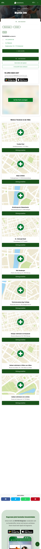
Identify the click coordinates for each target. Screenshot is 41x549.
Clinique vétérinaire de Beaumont (20, 334)
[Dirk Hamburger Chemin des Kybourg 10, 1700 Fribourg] (20, 264)
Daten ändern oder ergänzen (20, 63)
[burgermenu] (3, 2)
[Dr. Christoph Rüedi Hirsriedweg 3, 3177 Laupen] (20, 232)
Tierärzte (18, 8)
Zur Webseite (8, 43)
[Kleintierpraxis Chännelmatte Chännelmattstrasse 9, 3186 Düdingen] (20, 201)
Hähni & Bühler (20, 176)
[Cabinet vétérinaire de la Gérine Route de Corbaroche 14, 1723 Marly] (20, 390)
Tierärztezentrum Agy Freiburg (20, 302)
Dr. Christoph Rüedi (20, 239)
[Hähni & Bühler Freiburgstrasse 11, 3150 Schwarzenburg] (20, 169)
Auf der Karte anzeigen (20, 100)
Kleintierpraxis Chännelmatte (20, 207)
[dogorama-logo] (18, 3)
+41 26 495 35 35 (9, 39)
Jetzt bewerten (21, 21)
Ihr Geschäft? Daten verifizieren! (20, 66)
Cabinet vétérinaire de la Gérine (20, 397)
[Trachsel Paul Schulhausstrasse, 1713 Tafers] (20, 137)
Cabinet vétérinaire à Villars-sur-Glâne (20, 365)
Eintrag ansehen (20, 150)
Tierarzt (4, 32)
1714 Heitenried (25, 8)
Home (14, 8)
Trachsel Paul (20, 144)
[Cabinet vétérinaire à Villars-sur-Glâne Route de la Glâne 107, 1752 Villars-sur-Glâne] (20, 359)
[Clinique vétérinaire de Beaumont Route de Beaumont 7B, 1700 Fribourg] (20, 327)
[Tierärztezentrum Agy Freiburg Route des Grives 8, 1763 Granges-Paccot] (20, 295)
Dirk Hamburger (20, 270)
